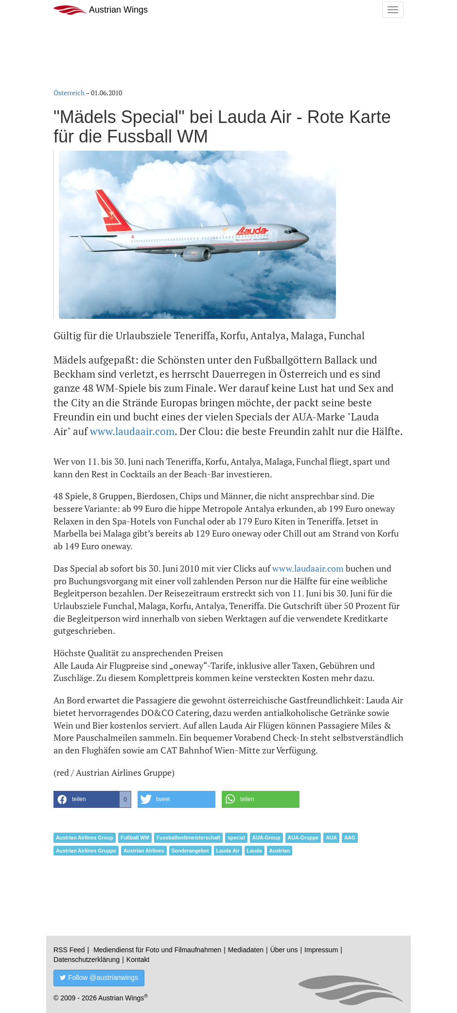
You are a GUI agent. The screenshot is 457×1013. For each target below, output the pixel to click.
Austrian (279, 851)
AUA (331, 837)
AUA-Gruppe (303, 837)
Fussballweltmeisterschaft (188, 837)
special (236, 837)
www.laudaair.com (132, 431)
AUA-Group (266, 837)
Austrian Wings (100, 10)
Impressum (321, 950)
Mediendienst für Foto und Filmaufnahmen (157, 950)
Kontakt (137, 959)
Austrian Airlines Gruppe (86, 851)
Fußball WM (135, 837)
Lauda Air (228, 851)
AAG (349, 837)
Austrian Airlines (143, 851)
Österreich (69, 92)
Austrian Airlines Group (84, 837)
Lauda (254, 851)
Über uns (284, 950)
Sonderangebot (190, 851)
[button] (92, 799)
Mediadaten (246, 950)
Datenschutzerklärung (86, 959)
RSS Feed (69, 950)
